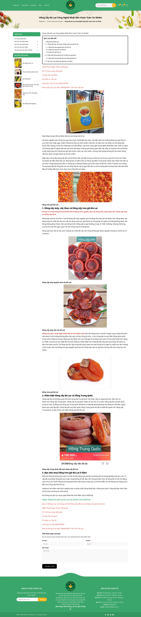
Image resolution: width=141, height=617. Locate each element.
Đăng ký (42, 599)
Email (88, 540)
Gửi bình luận (49, 566)
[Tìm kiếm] (114, 5)
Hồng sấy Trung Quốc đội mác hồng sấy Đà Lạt (62, 58)
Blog (40, 5)
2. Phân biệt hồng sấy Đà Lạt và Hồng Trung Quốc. (61, 55)
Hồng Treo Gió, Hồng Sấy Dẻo (29, 93)
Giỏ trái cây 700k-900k (21, 44)
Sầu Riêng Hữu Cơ (27, 63)
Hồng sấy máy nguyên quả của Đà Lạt (59, 47)
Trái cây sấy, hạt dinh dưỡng (23, 50)
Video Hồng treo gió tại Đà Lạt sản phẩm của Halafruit (66, 499)
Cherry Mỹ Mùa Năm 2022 (30, 72)
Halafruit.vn (32, 614)
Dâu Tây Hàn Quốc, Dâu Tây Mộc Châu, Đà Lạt (30, 85)
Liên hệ (46, 5)
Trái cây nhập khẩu (20, 39)
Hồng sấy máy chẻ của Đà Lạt (57, 49)
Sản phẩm (25, 5)
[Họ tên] (63, 544)
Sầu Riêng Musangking (29, 103)
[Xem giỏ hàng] (122, 5)
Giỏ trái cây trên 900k (21, 47)
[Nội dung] (85, 555)
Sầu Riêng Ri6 (26, 79)
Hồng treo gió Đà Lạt (54, 52)
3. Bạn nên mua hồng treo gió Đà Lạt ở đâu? (59, 61)
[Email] (107, 544)
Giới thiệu (33, 5)
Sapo (45, 614)
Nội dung (45, 548)
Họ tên (44, 540)
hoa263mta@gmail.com (111, 607)
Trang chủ (16, 5)
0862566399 (112, 604)
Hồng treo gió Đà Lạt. (52, 42)
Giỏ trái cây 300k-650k (21, 41)
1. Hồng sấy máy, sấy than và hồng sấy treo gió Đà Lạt (62, 44)
